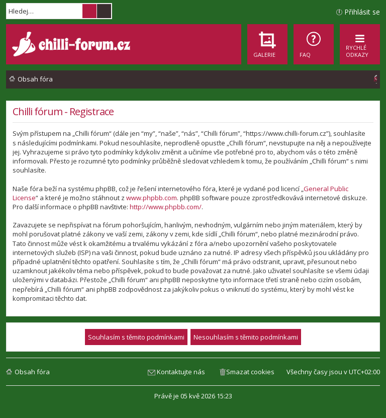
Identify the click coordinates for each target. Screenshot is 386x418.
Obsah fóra (32, 371)
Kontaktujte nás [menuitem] (181, 371)
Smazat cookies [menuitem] (250, 371)
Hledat (89, 11)
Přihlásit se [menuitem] (362, 12)
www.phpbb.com (151, 197)
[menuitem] (314, 44)
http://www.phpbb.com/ (166, 206)
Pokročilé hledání (104, 11)
